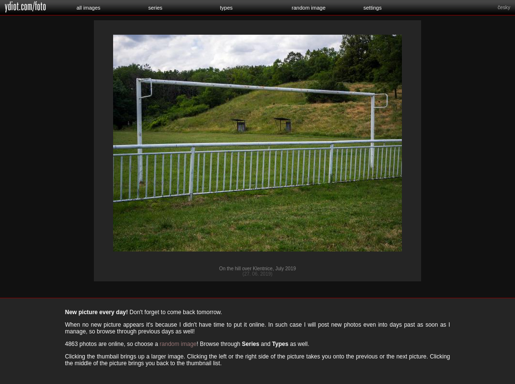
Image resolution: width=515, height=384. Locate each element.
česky (504, 7)
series (155, 8)
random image (308, 8)
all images (89, 8)
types (226, 8)
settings (372, 8)
